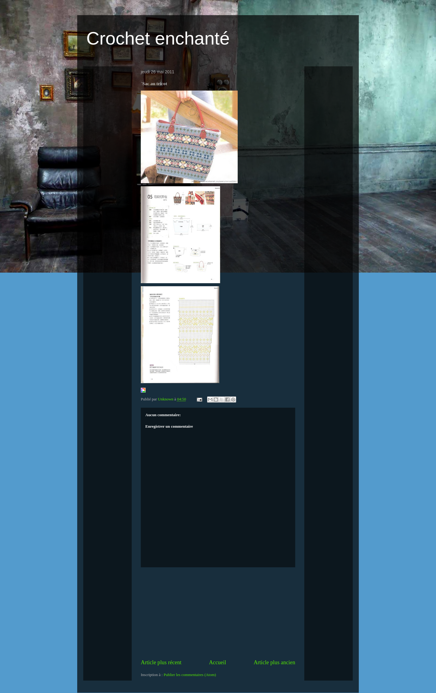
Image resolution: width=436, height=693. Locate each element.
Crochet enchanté (158, 38)
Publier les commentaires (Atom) (190, 674)
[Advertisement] (218, 613)
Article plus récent (161, 662)
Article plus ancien (274, 662)
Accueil (217, 662)
